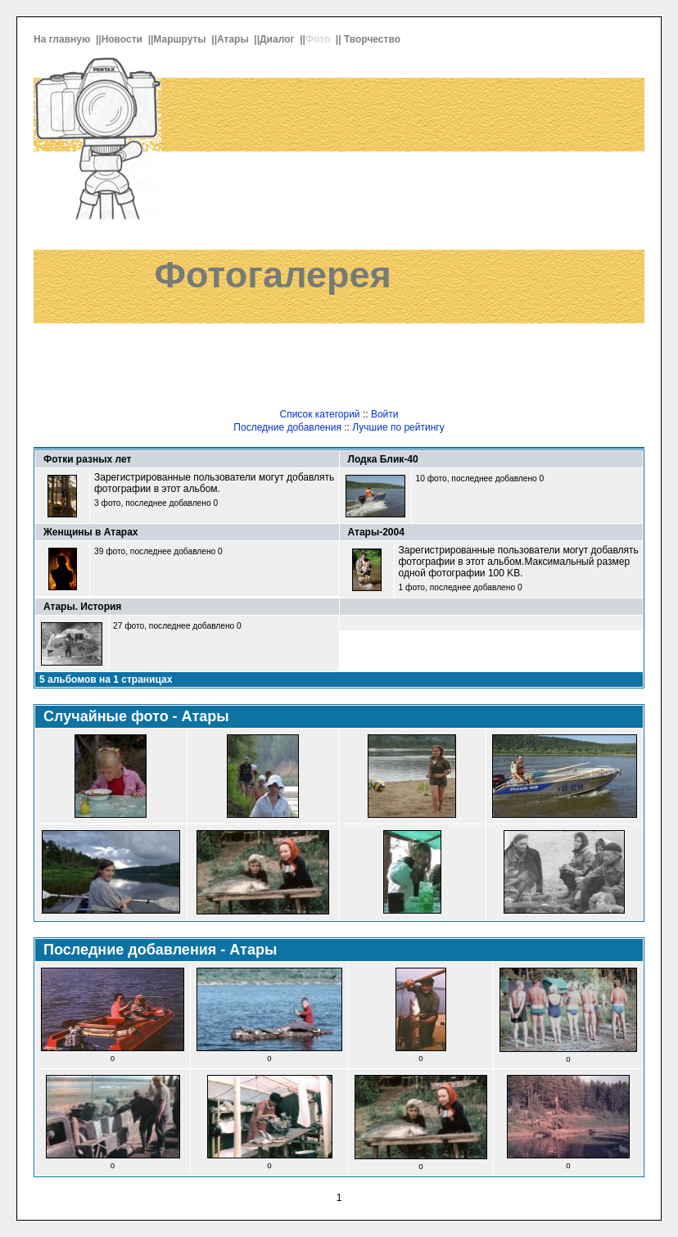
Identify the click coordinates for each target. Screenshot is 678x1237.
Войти (385, 414)
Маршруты (181, 39)
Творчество (373, 39)
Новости (124, 39)
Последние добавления (287, 427)
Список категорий (319, 414)
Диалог (278, 39)
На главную (63, 39)
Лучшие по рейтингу (398, 427)
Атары (234, 39)
